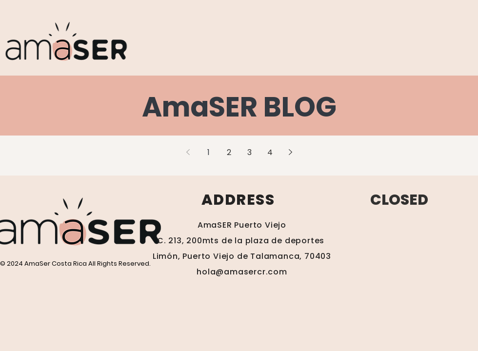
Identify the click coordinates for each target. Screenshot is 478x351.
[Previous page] (188, 152)
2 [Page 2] (229, 152)
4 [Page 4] (270, 152)
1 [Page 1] (208, 152)
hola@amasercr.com (242, 271)
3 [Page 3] (249, 152)
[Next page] (290, 152)
